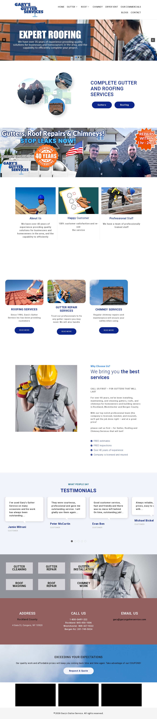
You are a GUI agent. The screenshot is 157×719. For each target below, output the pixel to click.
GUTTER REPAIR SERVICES (66, 309)
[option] (24, 309)
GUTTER (72, 6)
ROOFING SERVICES (24, 309)
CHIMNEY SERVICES (108, 309)
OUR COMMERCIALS (131, 7)
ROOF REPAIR (52, 584)
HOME (61, 7)
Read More (24, 330)
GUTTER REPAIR (51, 568)
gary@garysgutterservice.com (129, 619)
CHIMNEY (98, 7)
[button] (4, 40)
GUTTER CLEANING (19, 568)
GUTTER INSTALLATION (84, 568)
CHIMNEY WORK (83, 584)
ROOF (85, 6)
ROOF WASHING (19, 584)
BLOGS (124, 12)
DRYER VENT (111, 7)
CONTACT (136, 12)
